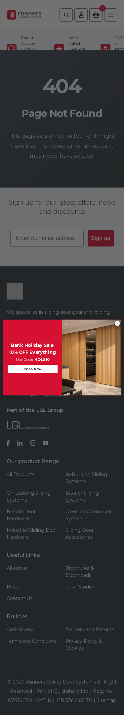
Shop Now (32, 369)
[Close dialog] (117, 323)
